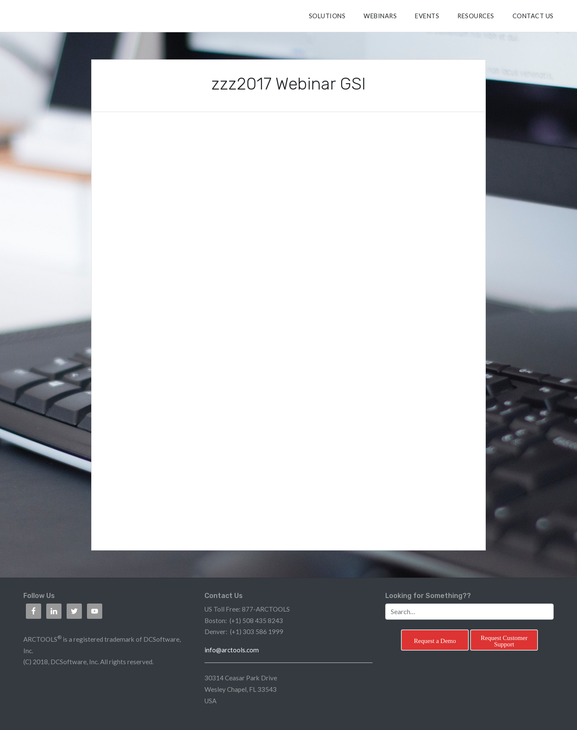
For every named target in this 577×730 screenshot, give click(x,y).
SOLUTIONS (327, 16)
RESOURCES (475, 16)
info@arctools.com (231, 650)
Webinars (380, 16)
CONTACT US (533, 16)
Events (427, 16)
